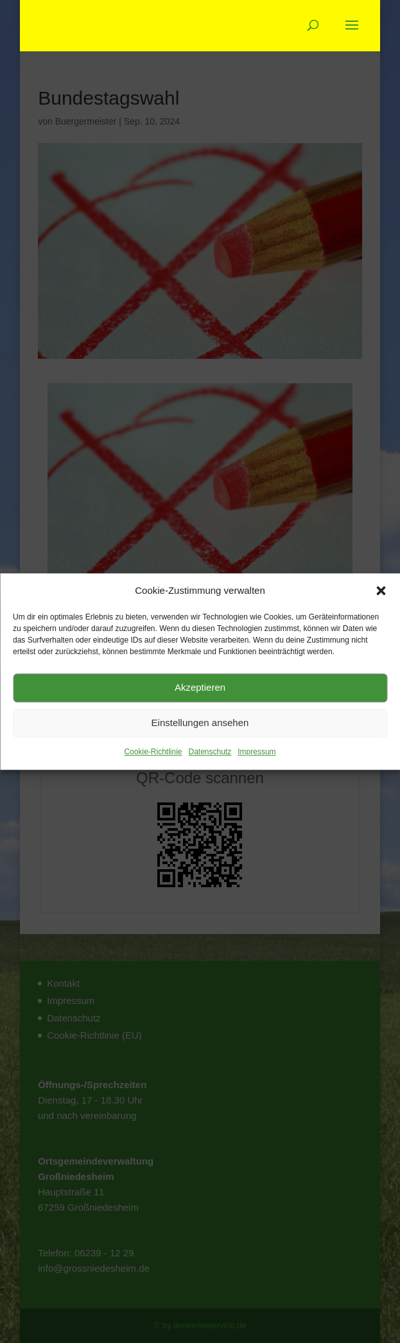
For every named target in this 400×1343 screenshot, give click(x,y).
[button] (380, 590)
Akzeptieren (200, 687)
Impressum (256, 751)
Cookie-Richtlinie (153, 751)
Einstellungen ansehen (200, 723)
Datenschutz (210, 751)
